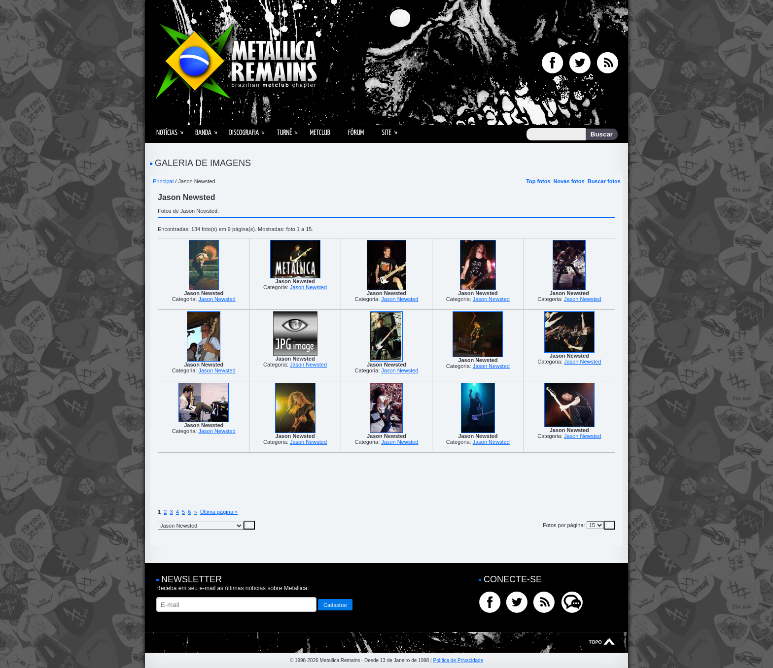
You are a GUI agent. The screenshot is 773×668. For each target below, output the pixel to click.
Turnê (284, 132)
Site (386, 132)
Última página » (219, 512)
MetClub (320, 132)
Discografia (244, 132)
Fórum (356, 132)
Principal (163, 181)
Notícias (166, 132)
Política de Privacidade (458, 660)
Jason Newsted (216, 299)
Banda (203, 132)
